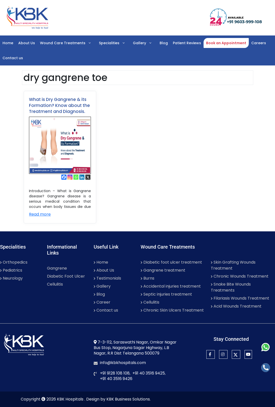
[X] (87, 177)
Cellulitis (55, 284)
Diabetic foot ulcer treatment (171, 262)
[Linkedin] (81, 177)
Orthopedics (13, 262)
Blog (164, 42)
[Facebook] (63, 177)
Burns (147, 278)
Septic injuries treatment (166, 294)
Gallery (145, 42)
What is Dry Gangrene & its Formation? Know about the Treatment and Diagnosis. (59, 105)
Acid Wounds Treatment (236, 306)
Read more (40, 214)
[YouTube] (248, 354)
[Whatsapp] (75, 177)
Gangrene (57, 268)
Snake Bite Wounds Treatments (231, 287)
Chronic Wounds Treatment (240, 276)
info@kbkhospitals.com (123, 363)
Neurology (11, 278)
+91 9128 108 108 (115, 373)
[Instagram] (69, 177)
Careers (258, 42)
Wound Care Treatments (68, 42)
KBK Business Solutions (128, 399)
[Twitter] (236, 354)
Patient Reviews (187, 42)
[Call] (265, 367)
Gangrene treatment (163, 270)
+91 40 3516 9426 (116, 379)
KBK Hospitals (70, 399)
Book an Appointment (226, 42)
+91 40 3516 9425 (148, 373)
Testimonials (107, 278)
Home (7, 42)
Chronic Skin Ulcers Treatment (172, 310)
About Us (26, 42)
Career (102, 302)
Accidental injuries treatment (171, 286)
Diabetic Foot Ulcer (66, 276)
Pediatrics (11, 270)
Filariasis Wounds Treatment (240, 298)
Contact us (12, 57)
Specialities (114, 42)
